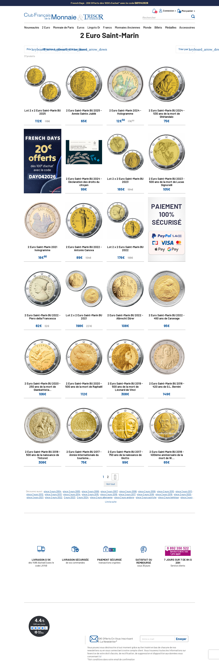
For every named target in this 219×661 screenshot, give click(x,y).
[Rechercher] (164, 17)
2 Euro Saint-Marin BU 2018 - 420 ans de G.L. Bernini (166, 385)
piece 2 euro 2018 (145, 494)
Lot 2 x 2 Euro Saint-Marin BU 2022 (125, 248)
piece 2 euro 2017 (127, 494)
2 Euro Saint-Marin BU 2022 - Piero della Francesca (42, 316)
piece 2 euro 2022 (54, 497)
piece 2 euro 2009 (147, 491)
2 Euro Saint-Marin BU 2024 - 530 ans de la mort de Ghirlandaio (167, 113)
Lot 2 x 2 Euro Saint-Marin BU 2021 (84, 316)
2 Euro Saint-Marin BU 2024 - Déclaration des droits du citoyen (84, 182)
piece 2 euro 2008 (128, 491)
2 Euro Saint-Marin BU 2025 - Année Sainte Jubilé (84, 112)
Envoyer (181, 639)
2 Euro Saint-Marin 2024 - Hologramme (125, 112)
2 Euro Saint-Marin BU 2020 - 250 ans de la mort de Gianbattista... (42, 386)
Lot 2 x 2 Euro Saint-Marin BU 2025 (42, 112)
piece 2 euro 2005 (71, 491)
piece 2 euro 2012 (35, 494)
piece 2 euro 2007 (109, 491)
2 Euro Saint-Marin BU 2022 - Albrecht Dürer (125, 316)
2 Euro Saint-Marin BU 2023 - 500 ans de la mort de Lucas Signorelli (167, 182)
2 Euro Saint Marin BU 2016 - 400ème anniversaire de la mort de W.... (166, 455)
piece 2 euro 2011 (184, 491)
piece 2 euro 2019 (164, 494)
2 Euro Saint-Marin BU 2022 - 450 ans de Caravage (167, 316)
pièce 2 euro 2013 (53, 494)
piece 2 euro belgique (168, 497)
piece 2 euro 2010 (165, 491)
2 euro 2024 (83, 497)
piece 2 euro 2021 (35, 497)
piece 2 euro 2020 (183, 494)
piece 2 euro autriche (146, 497)
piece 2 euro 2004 (53, 491)
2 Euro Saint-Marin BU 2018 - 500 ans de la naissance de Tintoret (42, 455)
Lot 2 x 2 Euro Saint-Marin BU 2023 (125, 180)
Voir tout (110, 483)
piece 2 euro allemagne (101, 497)
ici (100, 656)
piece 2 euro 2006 (90, 491)
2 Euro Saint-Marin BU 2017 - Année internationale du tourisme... (83, 455)
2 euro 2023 (70, 497)
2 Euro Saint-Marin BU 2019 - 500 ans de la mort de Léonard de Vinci (125, 386)
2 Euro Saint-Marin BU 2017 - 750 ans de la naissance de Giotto (125, 455)
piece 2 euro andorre (124, 497)
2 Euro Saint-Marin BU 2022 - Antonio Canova (84, 248)
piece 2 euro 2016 (109, 494)
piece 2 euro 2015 (90, 494)
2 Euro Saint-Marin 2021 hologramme (42, 248)
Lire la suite (110, 501)
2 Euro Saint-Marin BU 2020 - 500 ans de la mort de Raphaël (83, 385)
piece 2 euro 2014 (72, 494)
